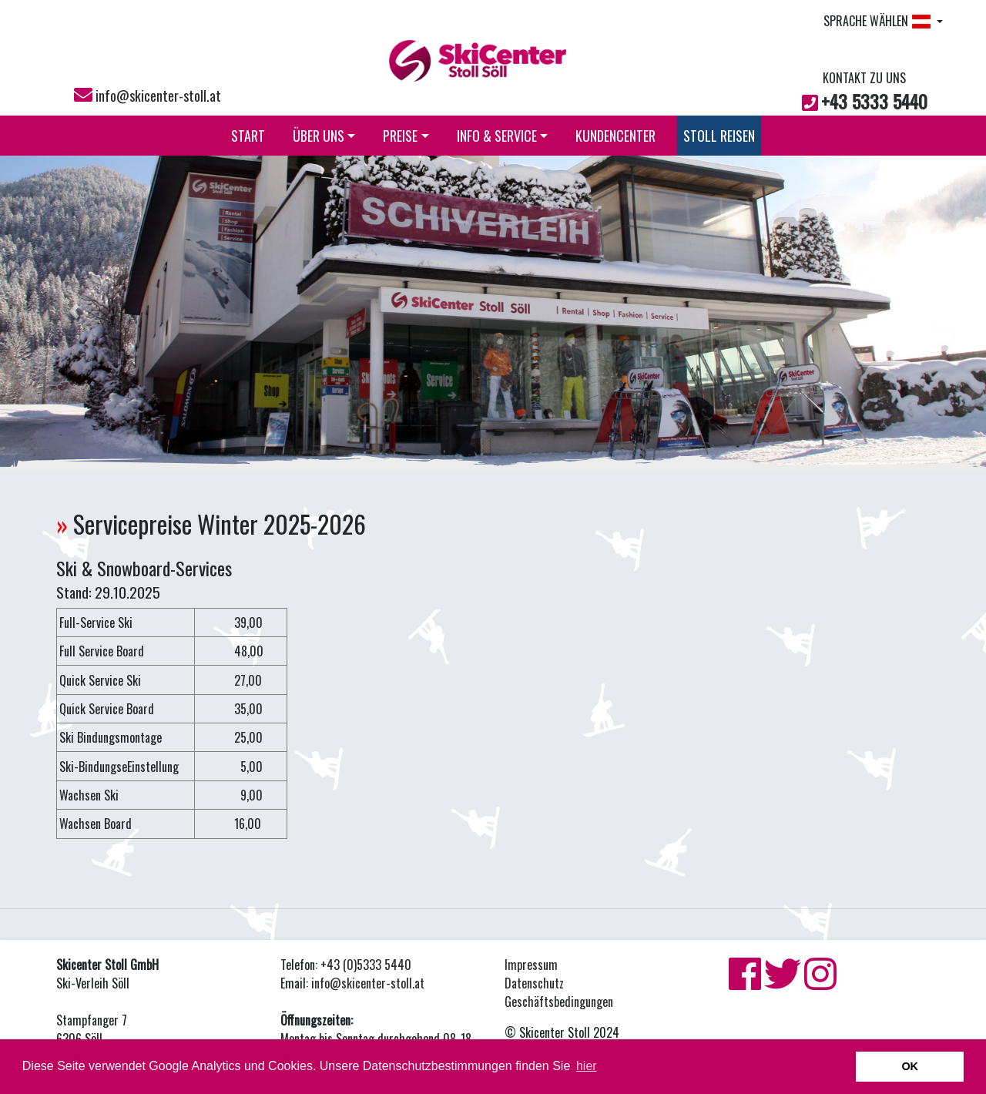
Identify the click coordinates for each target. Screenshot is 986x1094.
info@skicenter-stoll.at (158, 96)
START (248, 136)
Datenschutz (534, 983)
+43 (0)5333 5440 (365, 964)
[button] (74, 311)
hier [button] (586, 1065)
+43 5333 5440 (874, 101)
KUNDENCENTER (615, 136)
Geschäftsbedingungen (559, 1001)
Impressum (531, 964)
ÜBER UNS (324, 136)
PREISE (406, 136)
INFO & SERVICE (502, 136)
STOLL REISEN (719, 136)
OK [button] (909, 1066)
